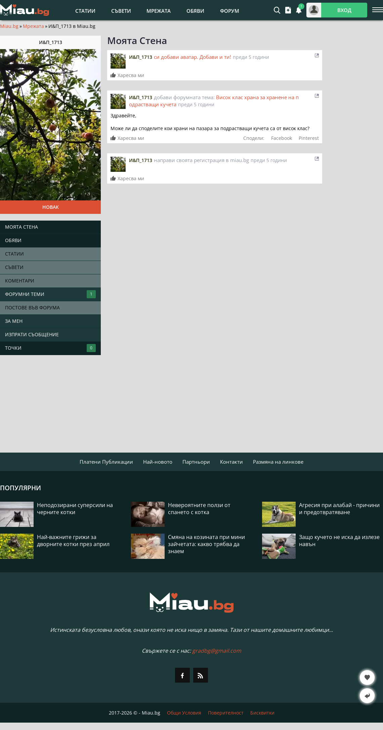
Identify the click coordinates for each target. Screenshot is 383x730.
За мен (14, 321)
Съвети (121, 10)
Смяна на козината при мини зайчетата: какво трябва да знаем (206, 544)
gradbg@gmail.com (216, 650)
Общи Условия (184, 712)
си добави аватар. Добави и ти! (192, 56)
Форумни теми (50, 294)
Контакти (231, 461)
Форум (229, 10)
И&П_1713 (140, 57)
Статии (85, 10)
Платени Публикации (106, 461)
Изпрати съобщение (32, 334)
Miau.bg (9, 26)
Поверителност (226, 712)
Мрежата (158, 10)
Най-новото (157, 461)
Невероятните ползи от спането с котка (199, 509)
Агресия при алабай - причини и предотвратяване (339, 509)
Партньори (196, 461)
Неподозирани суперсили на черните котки (75, 509)
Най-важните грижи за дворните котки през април (73, 541)
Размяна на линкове (278, 461)
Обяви (195, 10)
